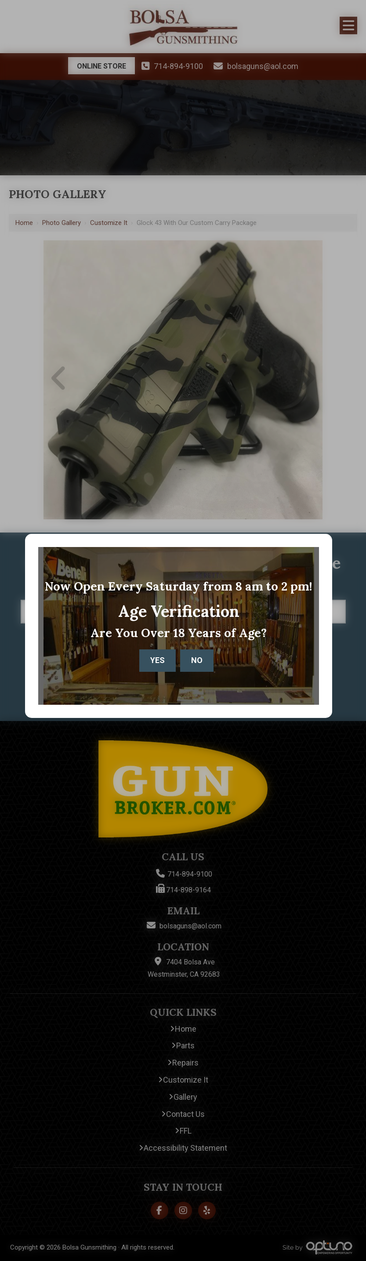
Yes (157, 660)
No (197, 660)
